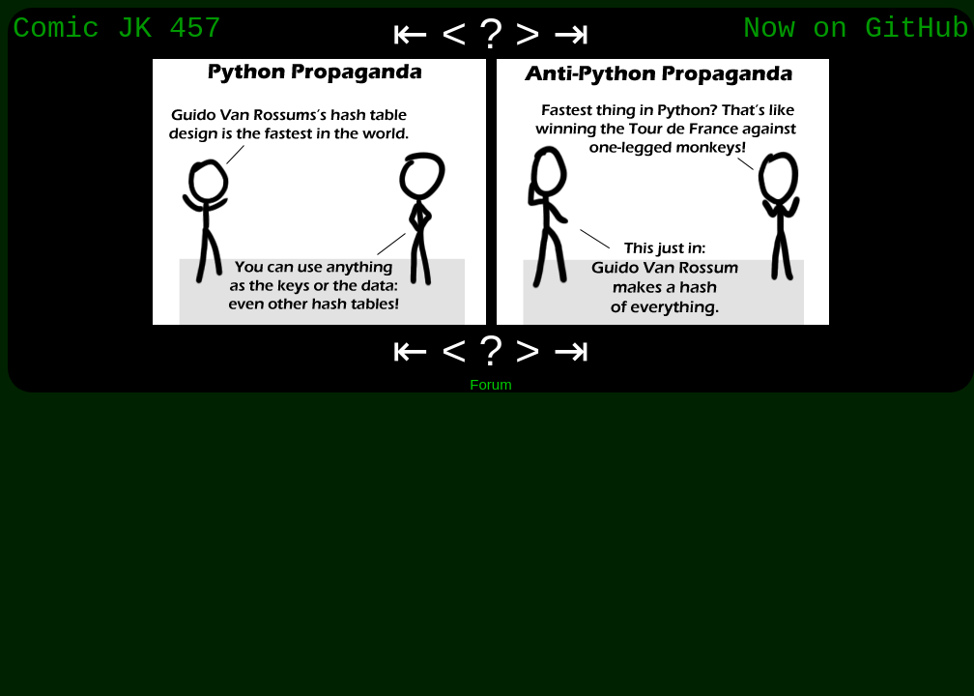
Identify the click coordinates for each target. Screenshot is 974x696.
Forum (490, 384)
